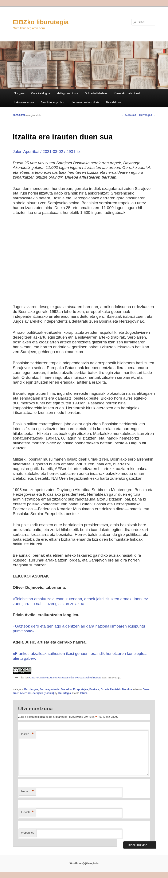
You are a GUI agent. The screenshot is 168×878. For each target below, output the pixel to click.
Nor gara (19, 93)
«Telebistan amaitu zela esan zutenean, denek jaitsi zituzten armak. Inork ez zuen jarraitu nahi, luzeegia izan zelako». (80, 601)
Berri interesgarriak (52, 102)
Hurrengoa (147, 115)
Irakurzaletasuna (24, 102)
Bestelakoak (113, 102)
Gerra (146, 689)
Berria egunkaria (49, 689)
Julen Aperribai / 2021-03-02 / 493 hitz (47, 151)
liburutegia (64, 693)
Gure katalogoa (40, 93)
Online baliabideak (96, 93)
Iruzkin (27, 734)
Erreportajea (80, 689)
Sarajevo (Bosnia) (43, 693)
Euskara (94, 689)
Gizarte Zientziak (111, 689)
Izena (27, 791)
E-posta (27, 812)
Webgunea (27, 832)
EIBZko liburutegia (41, 22)
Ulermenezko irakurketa (85, 102)
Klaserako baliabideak (127, 93)
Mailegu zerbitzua (67, 93)
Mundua (127, 689)
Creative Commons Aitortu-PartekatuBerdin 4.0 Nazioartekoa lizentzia (65, 677)
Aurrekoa (129, 115)
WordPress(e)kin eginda (84, 863)
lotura (83, 693)
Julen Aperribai (22, 693)
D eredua (66, 689)
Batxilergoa (31, 689)
